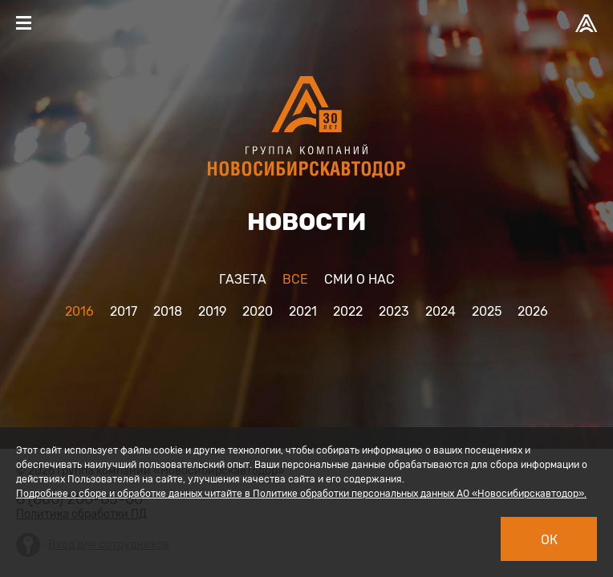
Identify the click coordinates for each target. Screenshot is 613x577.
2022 (348, 311)
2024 (440, 311)
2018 (167, 311)
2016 (79, 311)
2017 (123, 311)
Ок (549, 539)
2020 (257, 311)
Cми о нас (359, 279)
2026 (533, 311)
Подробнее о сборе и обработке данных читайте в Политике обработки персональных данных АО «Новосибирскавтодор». (301, 493)
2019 (212, 311)
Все (295, 279)
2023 (394, 311)
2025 (486, 311)
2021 (303, 311)
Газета (242, 279)
